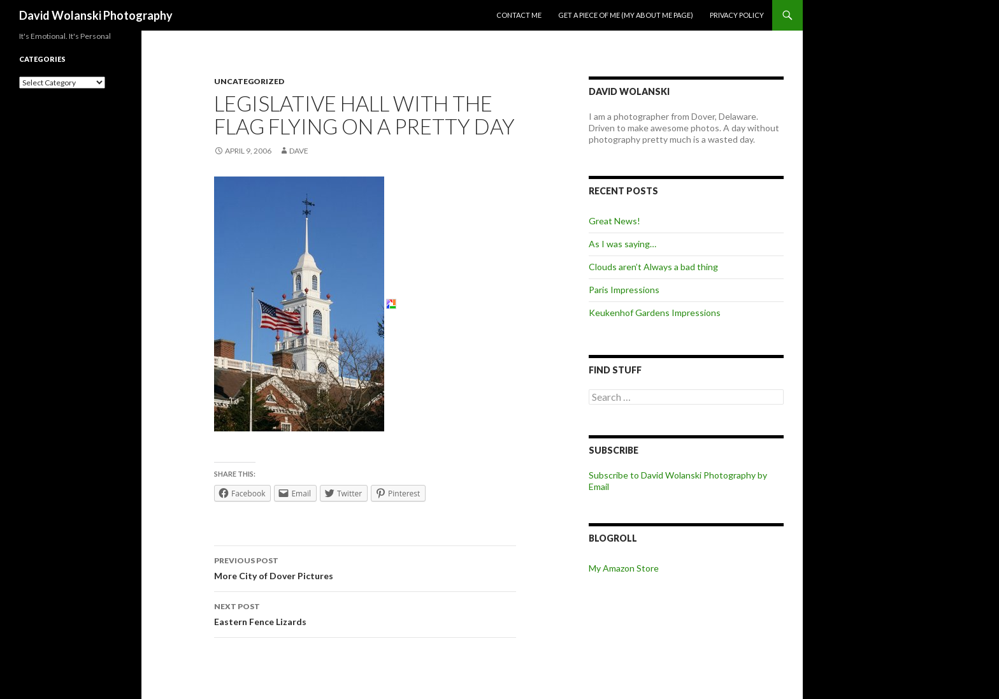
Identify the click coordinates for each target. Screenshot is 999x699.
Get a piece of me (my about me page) (625, 15)
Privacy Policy (737, 15)
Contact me (519, 15)
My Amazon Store (624, 568)
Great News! (614, 220)
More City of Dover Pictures (365, 567)
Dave (298, 150)
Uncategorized (249, 81)
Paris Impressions (624, 289)
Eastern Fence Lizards (365, 613)
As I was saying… (622, 243)
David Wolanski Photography (96, 15)
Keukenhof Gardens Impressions (655, 312)
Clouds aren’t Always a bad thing (653, 266)
